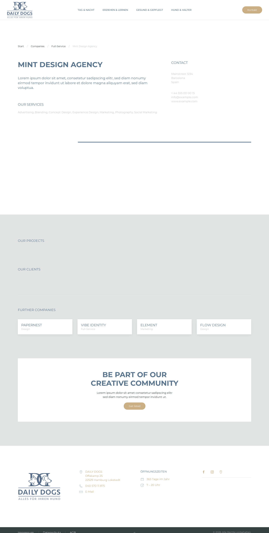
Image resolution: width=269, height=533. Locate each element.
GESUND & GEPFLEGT (149, 9)
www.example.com (184, 101)
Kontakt (252, 9)
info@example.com (184, 97)
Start (21, 46)
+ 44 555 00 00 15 (183, 93)
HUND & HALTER (181, 9)
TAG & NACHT (86, 9)
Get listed (134, 406)
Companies (37, 46)
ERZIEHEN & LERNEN (115, 9)
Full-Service (58, 46)
